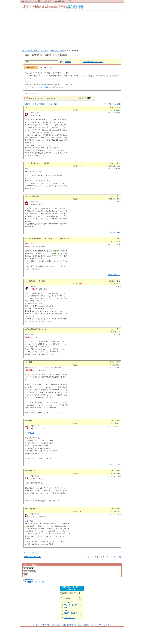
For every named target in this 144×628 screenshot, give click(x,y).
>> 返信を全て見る (113, 232)
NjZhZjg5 (116, 511)
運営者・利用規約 (74, 625)
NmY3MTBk (115, 199)
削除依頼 (86, 625)
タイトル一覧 (50, 104)
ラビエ (27, 341)
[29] (119, 557)
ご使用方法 (40, 87)
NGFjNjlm (116, 423)
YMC (66, 608)
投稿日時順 (28, 104)
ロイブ (27, 107)
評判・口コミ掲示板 (57, 51)
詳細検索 (68, 62)
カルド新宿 (28, 362)
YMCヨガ (67, 610)
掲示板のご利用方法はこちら (93, 62)
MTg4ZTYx (116, 365)
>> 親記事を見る (114, 275)
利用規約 (48, 87)
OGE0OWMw (115, 473)
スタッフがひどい (31, 509)
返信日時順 (39, 104)
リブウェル (68, 602)
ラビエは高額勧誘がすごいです (35, 329)
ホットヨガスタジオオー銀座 (35, 281)
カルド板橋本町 (30, 471)
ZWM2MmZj (115, 332)
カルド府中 (28, 421)
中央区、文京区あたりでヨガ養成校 (37, 163)
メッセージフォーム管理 (100, 625)
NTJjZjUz (116, 241)
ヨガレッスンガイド (42, 625)
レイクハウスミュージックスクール (44, 367)
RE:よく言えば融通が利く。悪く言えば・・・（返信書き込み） (47, 239)
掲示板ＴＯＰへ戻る (32, 557)
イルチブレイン (69, 618)
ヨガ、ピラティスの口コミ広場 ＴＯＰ (34, 51)
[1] (88, 557)
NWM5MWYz (115, 166)
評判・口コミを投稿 (112, 104)
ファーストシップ (70, 605)
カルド (27, 208)
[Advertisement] (72, 30)
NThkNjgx (116, 110)
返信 (118, 107)
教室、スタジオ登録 (59, 625)
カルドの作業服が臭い (32, 196)
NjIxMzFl (116, 284)
